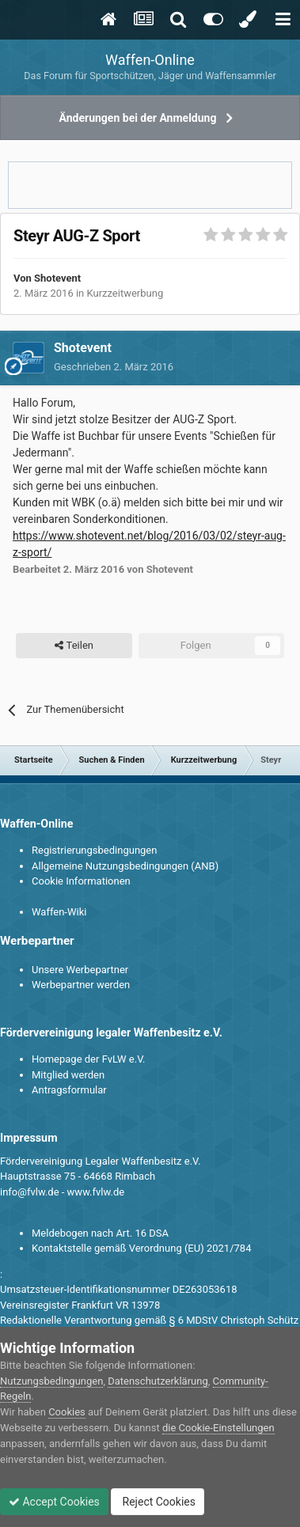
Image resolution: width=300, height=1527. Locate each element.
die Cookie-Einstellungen (218, 1428)
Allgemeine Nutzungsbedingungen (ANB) (125, 866)
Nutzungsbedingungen (51, 1381)
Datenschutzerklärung (158, 1381)
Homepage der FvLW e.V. (88, 1059)
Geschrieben (113, 367)
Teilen (74, 645)
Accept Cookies (54, 1501)
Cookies (66, 1412)
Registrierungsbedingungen (94, 850)
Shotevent (57, 278)
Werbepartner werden (81, 985)
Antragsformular (69, 1090)
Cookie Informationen (81, 881)
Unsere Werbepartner (80, 970)
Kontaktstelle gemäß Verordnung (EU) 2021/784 (141, 1248)
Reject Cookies (158, 1501)
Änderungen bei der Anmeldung (138, 118)
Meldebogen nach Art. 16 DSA (100, 1233)
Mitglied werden (68, 1075)
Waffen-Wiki (59, 912)
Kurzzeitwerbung (124, 293)
